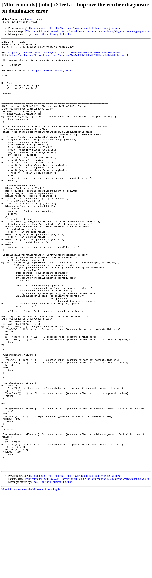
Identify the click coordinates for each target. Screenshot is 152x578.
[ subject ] (57, 34)
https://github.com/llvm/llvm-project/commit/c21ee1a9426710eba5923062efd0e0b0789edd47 (64, 54)
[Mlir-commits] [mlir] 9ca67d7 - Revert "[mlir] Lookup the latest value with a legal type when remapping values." (88, 31)
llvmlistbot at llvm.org (29, 19)
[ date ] (36, 34)
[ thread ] (46, 34)
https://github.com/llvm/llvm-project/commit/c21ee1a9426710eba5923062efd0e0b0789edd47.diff (68, 57)
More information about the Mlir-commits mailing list (31, 575)
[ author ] (68, 34)
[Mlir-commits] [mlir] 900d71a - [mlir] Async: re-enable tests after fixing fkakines (74, 27)
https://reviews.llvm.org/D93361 (53, 76)
